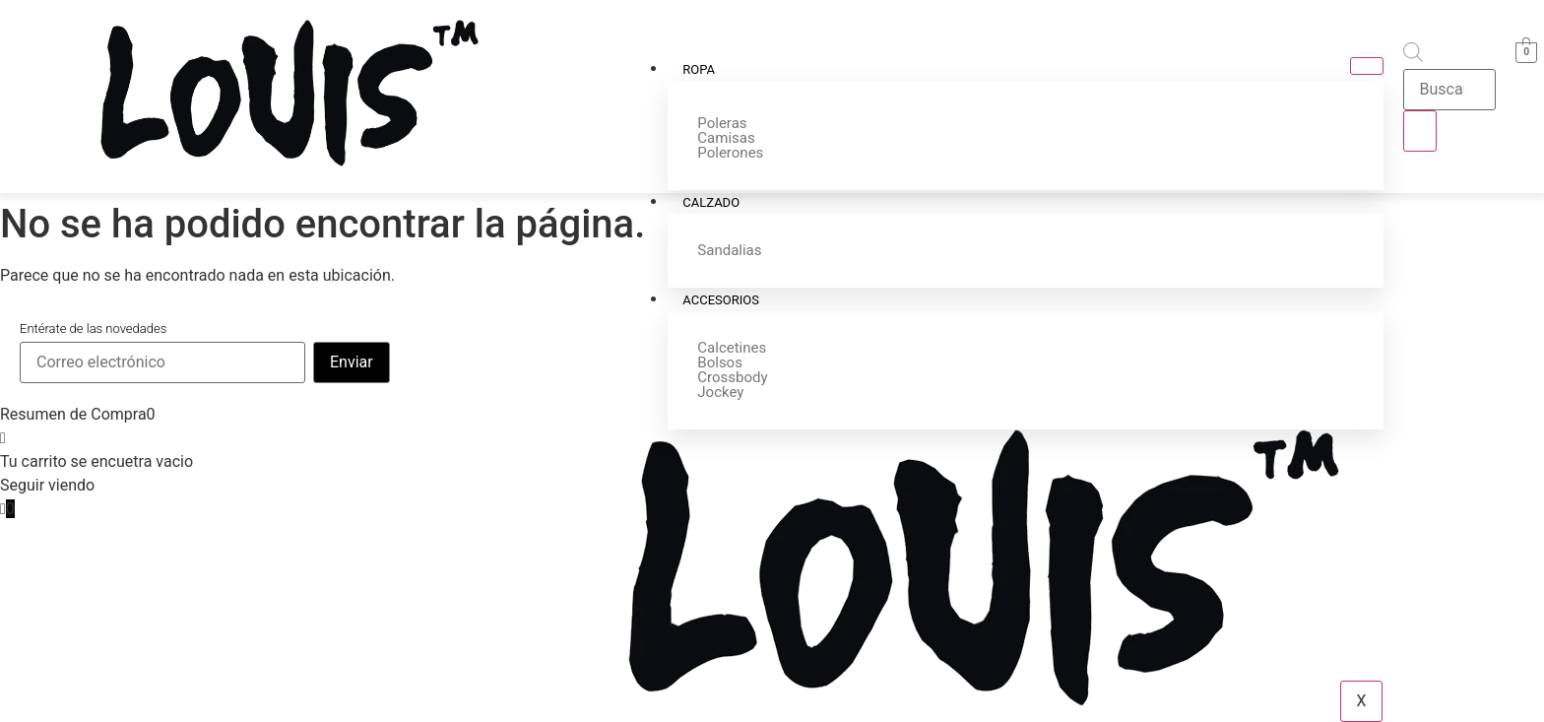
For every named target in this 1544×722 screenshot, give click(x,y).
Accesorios (721, 300)
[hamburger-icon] (1366, 66)
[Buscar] (1420, 131)
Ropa (699, 69)
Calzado (711, 202)
